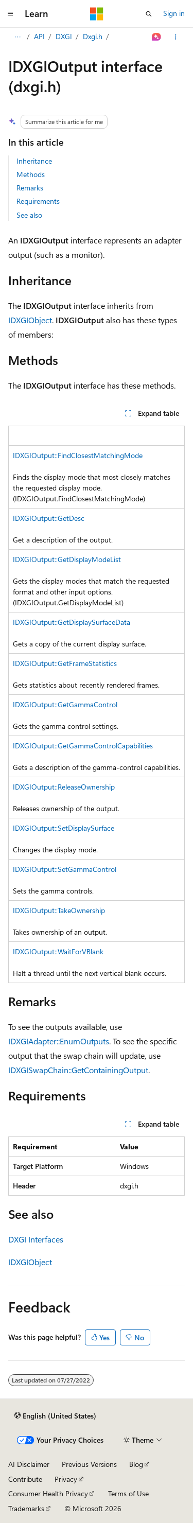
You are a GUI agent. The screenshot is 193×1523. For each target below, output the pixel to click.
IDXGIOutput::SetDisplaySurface (63, 828)
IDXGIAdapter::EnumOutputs (58, 1041)
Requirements (38, 201)
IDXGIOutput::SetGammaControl (64, 869)
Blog (136, 1464)
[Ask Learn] (157, 37)
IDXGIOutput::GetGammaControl (65, 704)
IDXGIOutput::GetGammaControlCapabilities (83, 745)
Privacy (66, 1479)
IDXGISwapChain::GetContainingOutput (78, 1069)
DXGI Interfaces (35, 1239)
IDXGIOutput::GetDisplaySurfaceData (71, 622)
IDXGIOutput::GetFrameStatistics (65, 663)
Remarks (29, 187)
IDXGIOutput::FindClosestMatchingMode (78, 455)
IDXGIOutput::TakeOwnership (59, 910)
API (39, 36)
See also (29, 215)
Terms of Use (128, 1493)
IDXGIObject (30, 319)
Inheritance (34, 161)
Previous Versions (89, 1464)
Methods (30, 174)
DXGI (64, 36)
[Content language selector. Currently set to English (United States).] (55, 1415)
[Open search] (148, 14)
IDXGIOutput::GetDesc (48, 518)
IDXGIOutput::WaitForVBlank (58, 951)
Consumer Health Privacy (48, 1493)
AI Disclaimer (28, 1464)
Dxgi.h (92, 36)
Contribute (25, 1479)
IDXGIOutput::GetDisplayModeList (67, 559)
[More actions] (176, 37)
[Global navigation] (10, 14)
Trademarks (26, 1508)
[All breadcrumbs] (17, 37)
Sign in (174, 13)
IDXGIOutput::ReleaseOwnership (64, 787)
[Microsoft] (96, 14)
